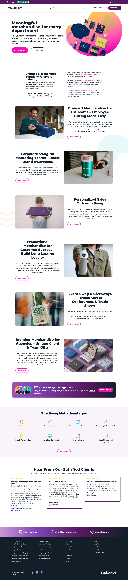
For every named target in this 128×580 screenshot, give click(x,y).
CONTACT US (114, 8)
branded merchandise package (83, 90)
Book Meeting (19, 50)
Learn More (74, 137)
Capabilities (52, 8)
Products (31, 8)
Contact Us (38, 50)
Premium (71, 8)
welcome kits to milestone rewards (88, 74)
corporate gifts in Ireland (88, 80)
